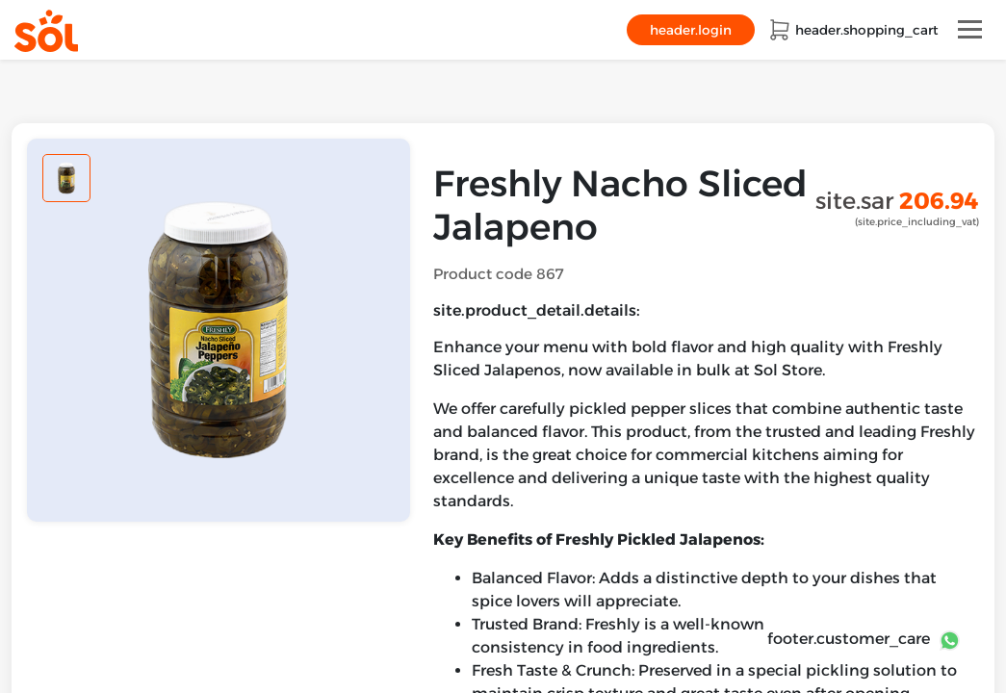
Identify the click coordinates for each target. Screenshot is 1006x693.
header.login (691, 30)
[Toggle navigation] (970, 29)
